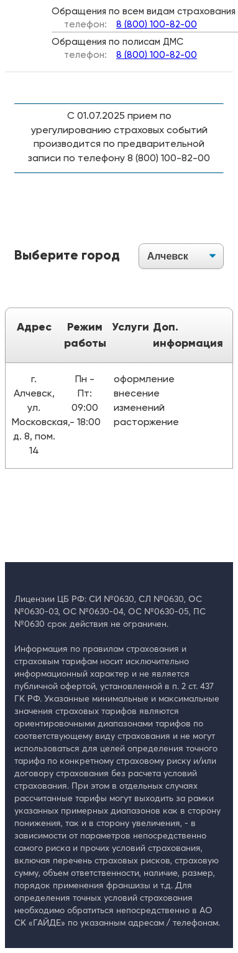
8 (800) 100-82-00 (156, 24)
